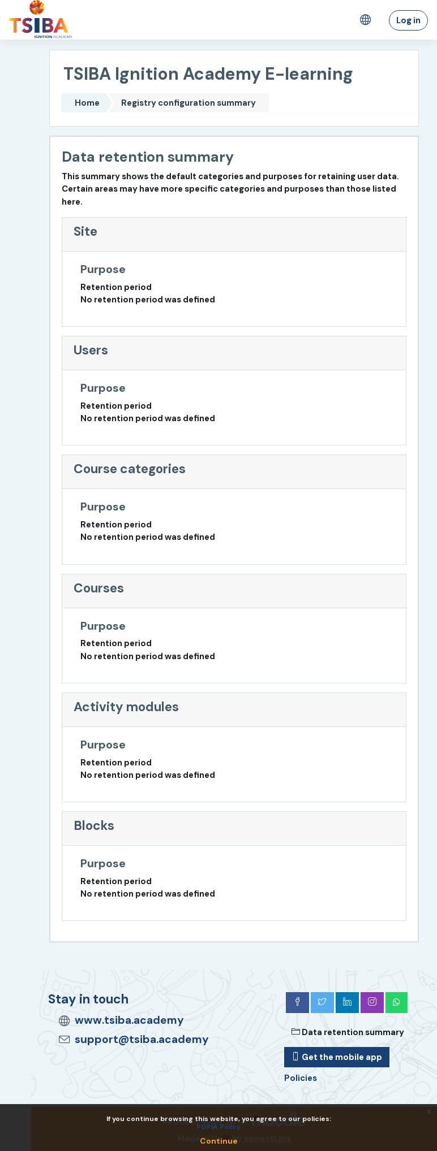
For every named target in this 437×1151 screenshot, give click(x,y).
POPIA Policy (218, 1126)
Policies (300, 1078)
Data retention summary (348, 1032)
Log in (408, 20)
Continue (219, 1141)
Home (87, 103)
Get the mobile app (337, 1057)
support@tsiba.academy (142, 1039)
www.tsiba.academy (129, 1020)
